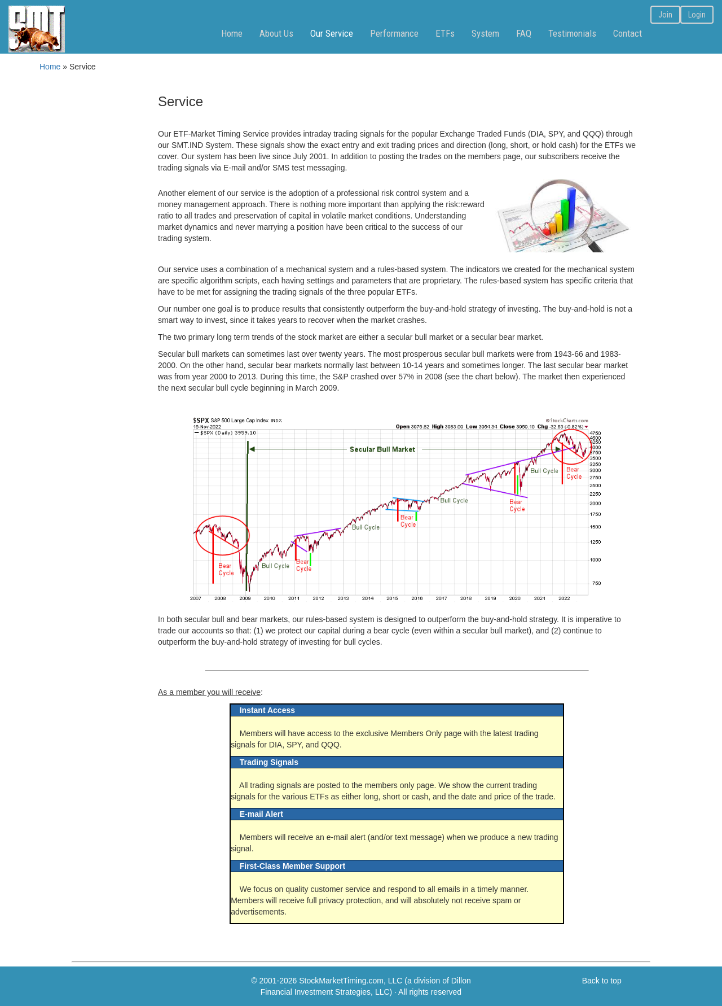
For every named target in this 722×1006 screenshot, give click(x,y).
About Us (276, 33)
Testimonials (572, 33)
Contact (627, 33)
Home (232, 33)
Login (697, 14)
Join (665, 14)
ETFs (445, 33)
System (485, 33)
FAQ (523, 33)
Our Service (331, 33)
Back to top (602, 980)
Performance (394, 33)
